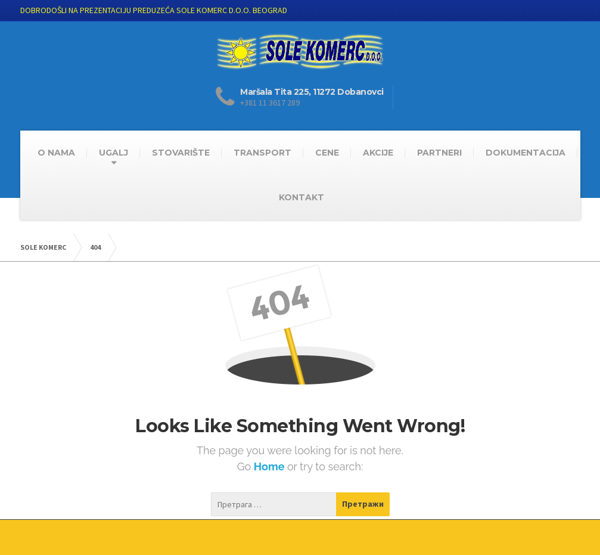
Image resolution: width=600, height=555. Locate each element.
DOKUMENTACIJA (525, 152)
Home (270, 466)
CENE (327, 152)
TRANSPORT (262, 152)
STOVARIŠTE (181, 152)
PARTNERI (439, 152)
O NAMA (56, 152)
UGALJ (113, 152)
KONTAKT (301, 197)
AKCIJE (378, 152)
